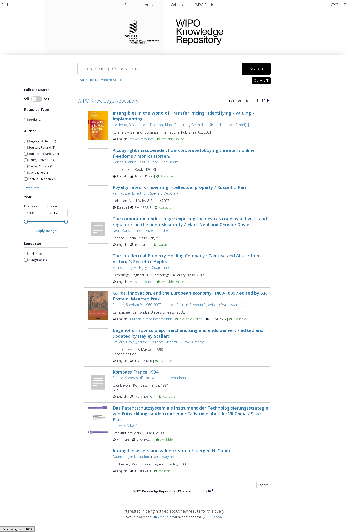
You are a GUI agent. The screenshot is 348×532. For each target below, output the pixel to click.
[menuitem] (7, 5)
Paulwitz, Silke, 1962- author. (135, 425)
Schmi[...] (242, 124)
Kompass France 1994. (136, 372)
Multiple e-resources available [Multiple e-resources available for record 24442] (151, 319)
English (7, 4)
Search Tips (85, 79)
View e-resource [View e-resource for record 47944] (142, 139)
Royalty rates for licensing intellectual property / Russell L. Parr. (180, 187)
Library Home (154, 4)
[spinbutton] (34, 213)
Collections (180, 4)
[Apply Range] (46, 230)
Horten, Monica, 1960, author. (136, 162)
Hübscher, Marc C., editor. (168, 124)
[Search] (159, 69)
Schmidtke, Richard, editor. (212, 124)
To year (52, 206)
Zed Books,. (170, 162)
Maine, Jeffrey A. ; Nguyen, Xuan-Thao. (141, 267)
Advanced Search (110, 79)
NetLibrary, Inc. (164, 456)
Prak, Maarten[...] (233, 304)
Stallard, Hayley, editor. (130, 342)
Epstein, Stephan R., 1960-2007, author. (143, 304)
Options (261, 80)
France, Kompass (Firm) (131, 377)
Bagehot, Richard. (164, 342)
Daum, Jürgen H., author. (131, 456)
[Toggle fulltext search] (36, 99)
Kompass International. (169, 377)
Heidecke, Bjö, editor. (129, 124)
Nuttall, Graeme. (192, 342)
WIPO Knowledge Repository (219, 31)
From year (31, 206)
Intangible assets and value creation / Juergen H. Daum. (172, 451)
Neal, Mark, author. (127, 230)
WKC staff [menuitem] (338, 4)
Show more (32, 187)
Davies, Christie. (157, 230)
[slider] (26, 222)
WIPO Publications (209, 4)
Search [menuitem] (130, 4)
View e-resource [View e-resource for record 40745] (142, 282)
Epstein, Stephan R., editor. (197, 304)
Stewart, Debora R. (164, 193)
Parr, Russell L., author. (130, 193)
